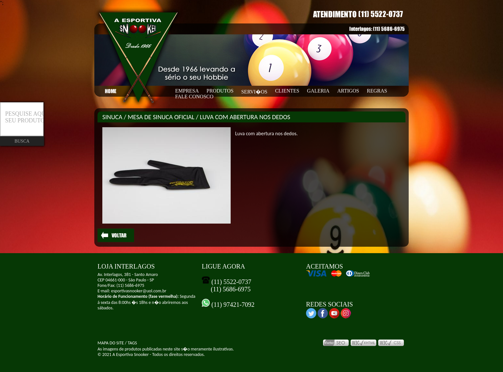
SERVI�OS (254, 91)
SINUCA (112, 117)
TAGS (132, 343)
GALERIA (318, 90)
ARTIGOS (348, 90)
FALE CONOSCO (194, 96)
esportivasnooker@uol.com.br (138, 291)
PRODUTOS (220, 90)
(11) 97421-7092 (232, 304)
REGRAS (377, 90)
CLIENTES (287, 90)
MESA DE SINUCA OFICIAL (161, 117)
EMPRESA (187, 90)
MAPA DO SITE (111, 343)
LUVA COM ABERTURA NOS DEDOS (245, 117)
